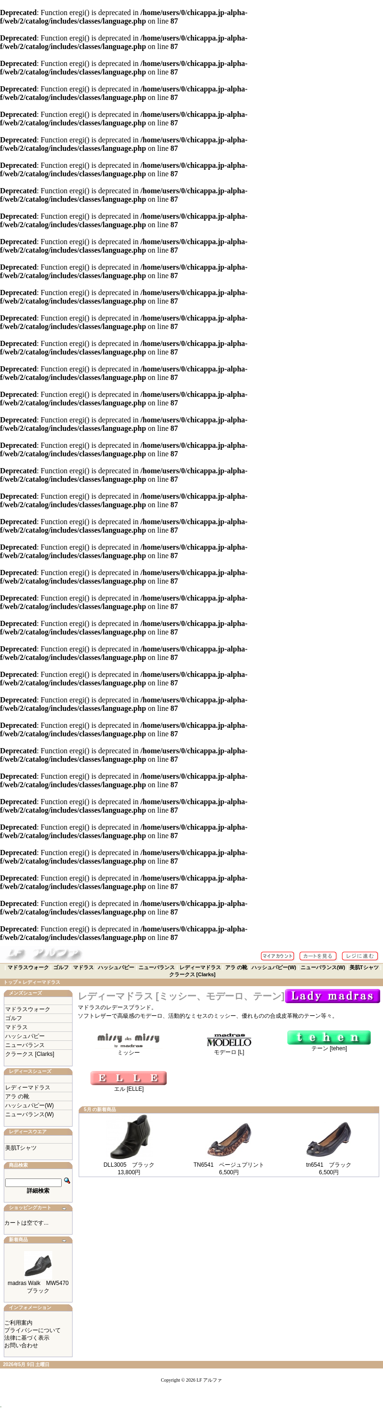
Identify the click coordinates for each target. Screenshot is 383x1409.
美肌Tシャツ (364, 967)
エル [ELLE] (128, 1086)
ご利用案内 (18, 1322)
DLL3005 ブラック (129, 1165)
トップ (10, 982)
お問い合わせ (21, 1345)
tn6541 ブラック (329, 1165)
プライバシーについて (32, 1330)
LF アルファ (209, 1380)
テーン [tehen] (329, 1045)
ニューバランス (157, 967)
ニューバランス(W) (323, 967)
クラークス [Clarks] (192, 974)
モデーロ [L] (229, 1049)
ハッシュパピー (116, 967)
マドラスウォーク (28, 967)
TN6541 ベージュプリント (229, 1165)
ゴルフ (61, 967)
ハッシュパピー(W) (274, 967)
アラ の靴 (236, 967)
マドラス (83, 967)
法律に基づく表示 (26, 1338)
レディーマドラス (200, 967)
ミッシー (129, 1050)
